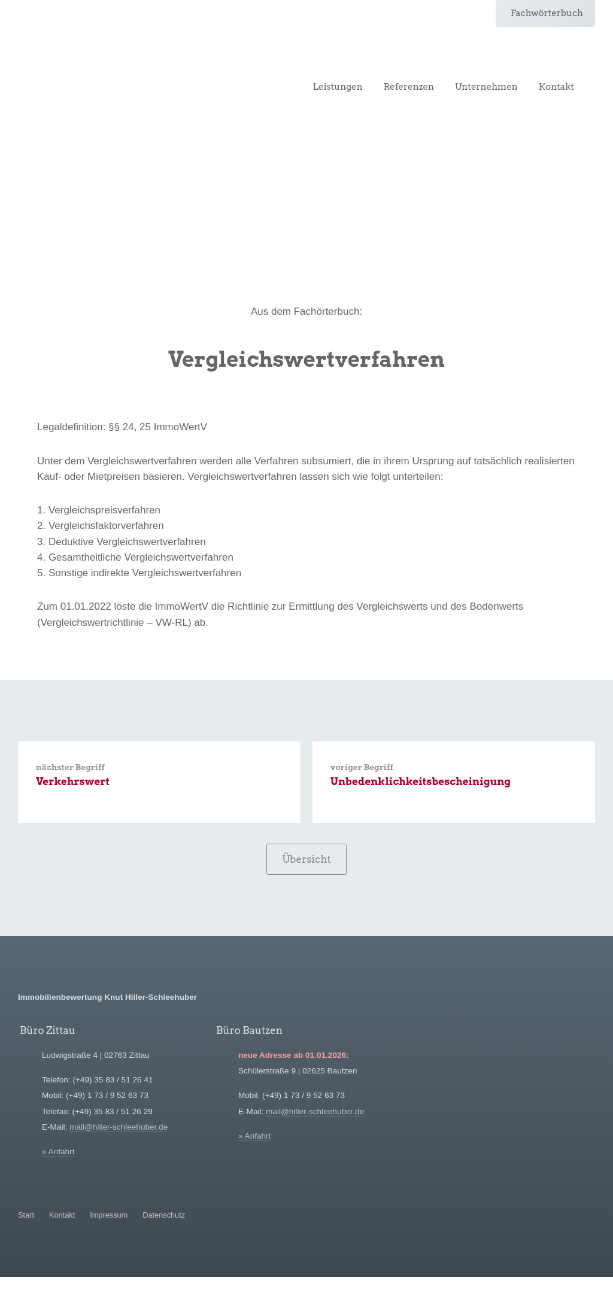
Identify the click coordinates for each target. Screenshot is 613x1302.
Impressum (109, 1215)
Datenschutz (163, 1215)
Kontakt (556, 86)
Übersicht (306, 860)
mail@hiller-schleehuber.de (118, 1128)
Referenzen (409, 86)
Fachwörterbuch (547, 13)
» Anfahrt (58, 1152)
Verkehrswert (73, 782)
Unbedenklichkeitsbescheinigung (420, 782)
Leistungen (338, 86)
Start (26, 1215)
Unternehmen (486, 86)
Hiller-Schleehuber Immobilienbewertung (93, 58)
